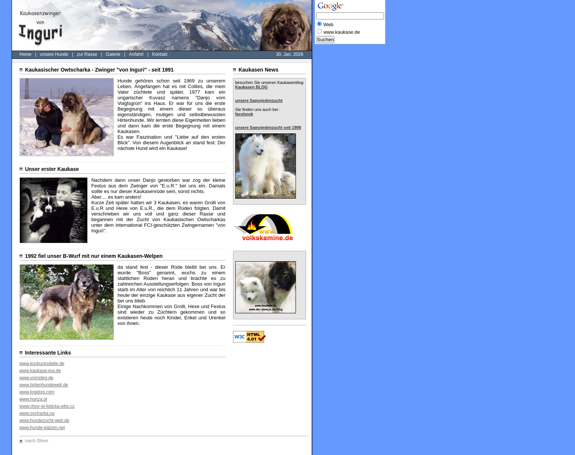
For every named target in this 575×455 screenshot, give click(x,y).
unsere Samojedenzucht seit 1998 (268, 127)
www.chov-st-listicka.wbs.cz (47, 406)
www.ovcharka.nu (37, 413)
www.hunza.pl (33, 399)
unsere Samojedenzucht (259, 100)
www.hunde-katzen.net (42, 427)
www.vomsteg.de (36, 377)
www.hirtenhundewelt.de (43, 385)
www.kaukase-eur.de (40, 370)
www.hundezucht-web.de (44, 420)
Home (25, 54)
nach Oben (36, 440)
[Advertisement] (345, 160)
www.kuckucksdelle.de (41, 363)
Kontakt (159, 54)
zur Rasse (87, 54)
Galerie (113, 54)
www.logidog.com (36, 392)
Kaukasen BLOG (251, 87)
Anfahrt (136, 54)
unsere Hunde (54, 54)
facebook (244, 114)
